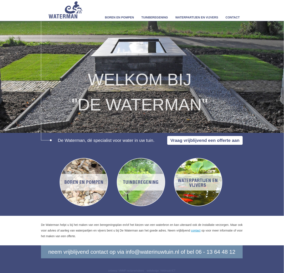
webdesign (153, 270)
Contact (233, 17)
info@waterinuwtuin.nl (152, 252)
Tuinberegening (154, 17)
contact (195, 230)
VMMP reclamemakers (131, 270)
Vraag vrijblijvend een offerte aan (204, 140)
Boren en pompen (119, 17)
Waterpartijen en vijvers (196, 17)
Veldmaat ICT (168, 270)
